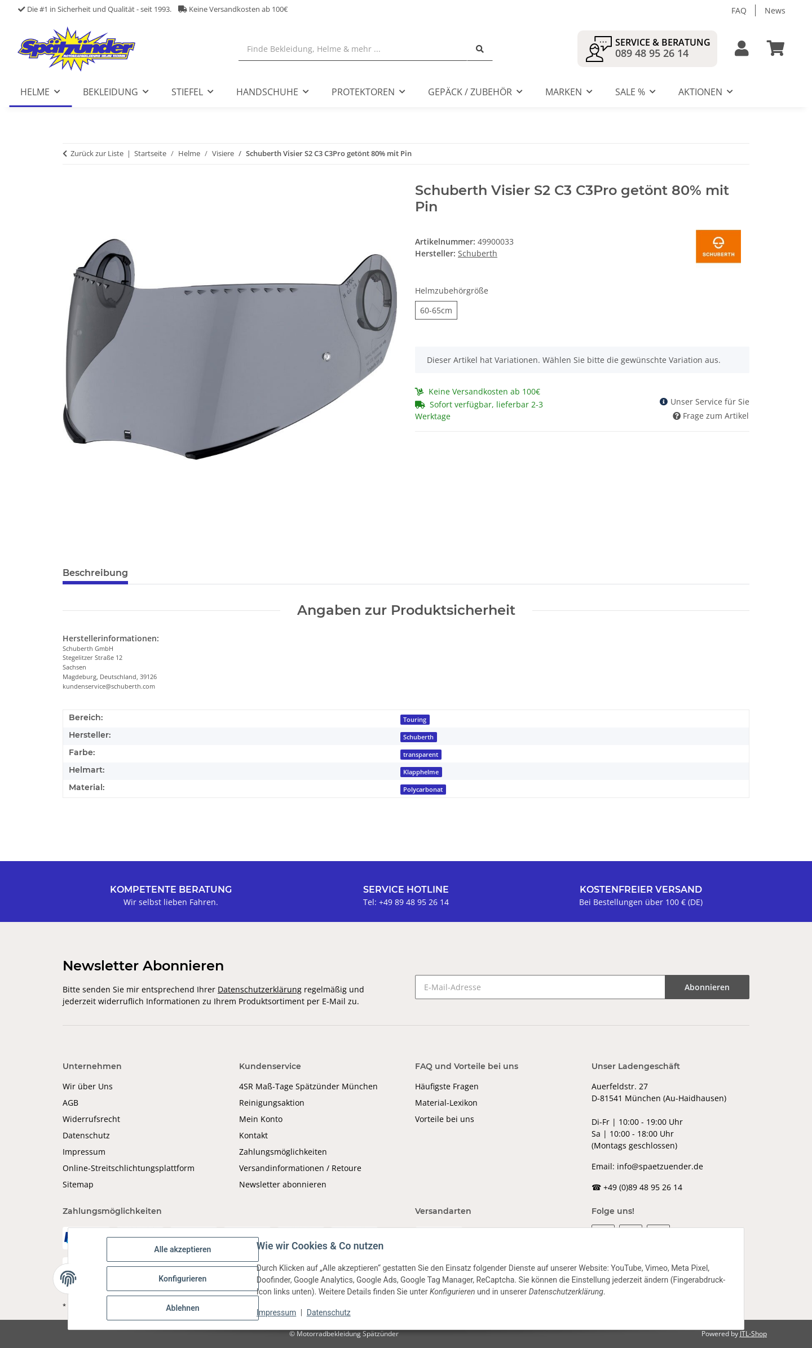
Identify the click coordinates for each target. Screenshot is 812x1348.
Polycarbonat (423, 789)
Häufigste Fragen (447, 1086)
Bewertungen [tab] (178, 572)
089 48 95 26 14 (652, 53)
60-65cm (436, 310)
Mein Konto (261, 1119)
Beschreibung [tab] (95, 572)
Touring (414, 720)
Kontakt (253, 1135)
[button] (742, 48)
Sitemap (78, 1184)
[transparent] (421, 754)
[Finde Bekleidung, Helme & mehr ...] (352, 49)
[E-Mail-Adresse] (540, 987)
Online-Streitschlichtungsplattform (129, 1168)
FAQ (739, 10)
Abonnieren (707, 987)
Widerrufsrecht (91, 1119)
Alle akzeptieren (182, 1249)
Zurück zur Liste (96, 153)
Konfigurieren (182, 1278)
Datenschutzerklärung (260, 989)
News (775, 10)
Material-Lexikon (446, 1102)
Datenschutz (86, 1135)
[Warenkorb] (780, 48)
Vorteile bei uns (444, 1119)
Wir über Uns (88, 1086)
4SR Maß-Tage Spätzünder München (308, 1086)
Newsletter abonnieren (282, 1184)
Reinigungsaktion (271, 1102)
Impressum (84, 1151)
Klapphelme (421, 772)
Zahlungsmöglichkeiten (283, 1151)
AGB (70, 1102)
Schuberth (418, 737)
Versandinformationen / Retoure (300, 1168)
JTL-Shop (753, 1333)
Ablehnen (182, 1307)
